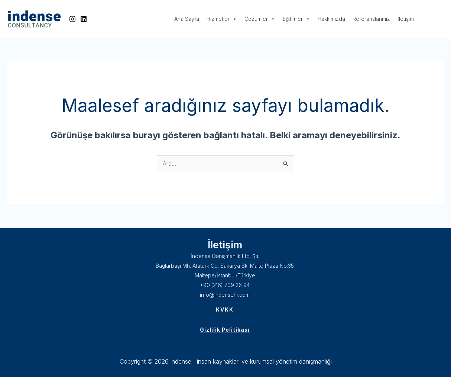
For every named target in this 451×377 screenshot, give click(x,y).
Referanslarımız (371, 19)
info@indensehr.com (225, 295)
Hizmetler (222, 19)
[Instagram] (72, 19)
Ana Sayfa (186, 19)
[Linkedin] (83, 19)
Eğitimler (296, 19)
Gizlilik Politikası (224, 329)
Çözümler (259, 19)
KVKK (225, 310)
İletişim (406, 19)
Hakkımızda (331, 19)
